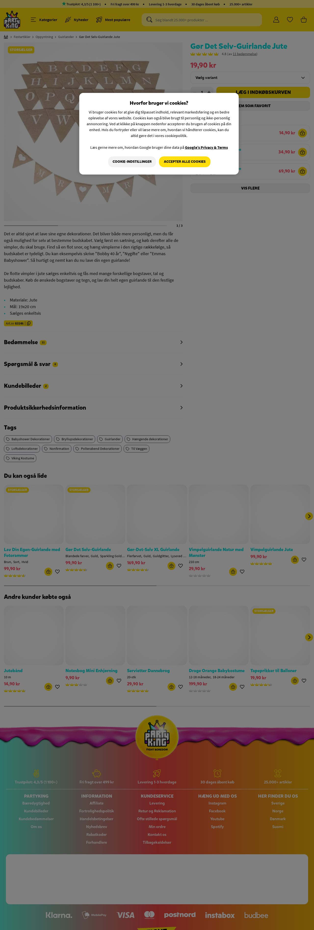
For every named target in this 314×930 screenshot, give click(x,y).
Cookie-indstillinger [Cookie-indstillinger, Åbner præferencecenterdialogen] (131, 161)
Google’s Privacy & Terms (206, 147)
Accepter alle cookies (185, 161)
